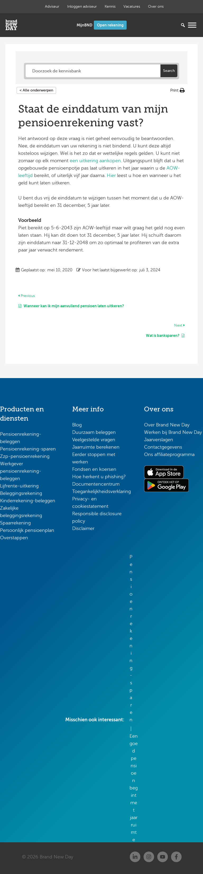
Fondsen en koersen (94, 469)
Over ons (156, 6)
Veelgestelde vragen (93, 439)
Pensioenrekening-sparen (28, 449)
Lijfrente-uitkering (19, 486)
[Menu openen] (192, 24)
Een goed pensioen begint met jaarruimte (134, 787)
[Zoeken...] (175, 25)
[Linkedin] (135, 857)
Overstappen (14, 537)
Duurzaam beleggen (94, 432)
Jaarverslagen (158, 439)
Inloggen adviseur (82, 6)
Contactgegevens (163, 447)
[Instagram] (149, 857)
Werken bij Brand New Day (173, 432)
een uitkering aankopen (95, 160)
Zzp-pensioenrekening (24, 456)
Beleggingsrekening (21, 493)
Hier (111, 175)
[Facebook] (176, 857)
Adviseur (52, 6)
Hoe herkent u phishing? (99, 476)
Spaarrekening (15, 523)
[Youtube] (162, 857)
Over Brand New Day (167, 424)
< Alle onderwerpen (36, 90)
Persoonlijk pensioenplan (27, 530)
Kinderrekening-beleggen (27, 500)
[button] (177, 90)
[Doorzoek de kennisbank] (93, 70)
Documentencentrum (95, 484)
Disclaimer (83, 528)
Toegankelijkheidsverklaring (101, 491)
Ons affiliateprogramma (169, 454)
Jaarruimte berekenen (95, 447)
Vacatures (131, 6)
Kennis (110, 6)
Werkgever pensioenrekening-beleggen (20, 471)
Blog (77, 424)
